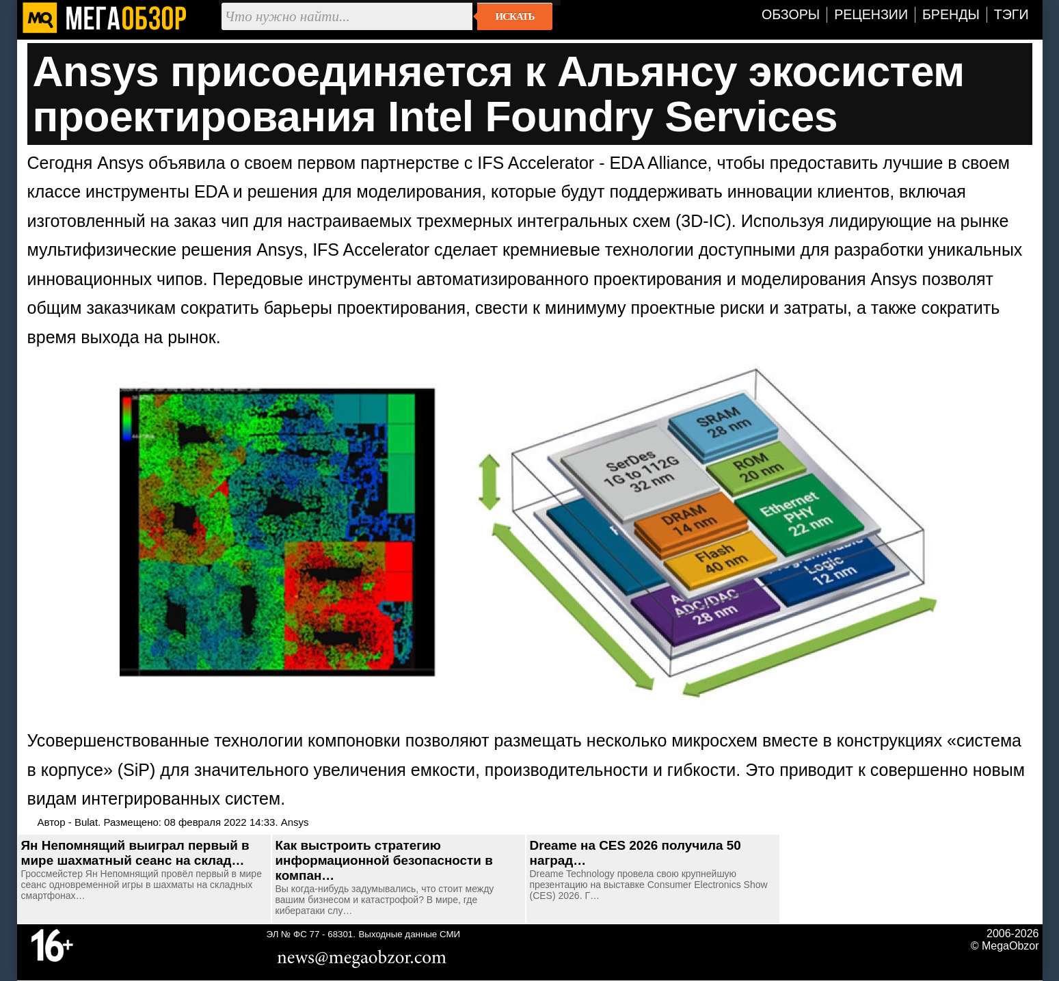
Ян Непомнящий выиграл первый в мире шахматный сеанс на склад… (135, 853)
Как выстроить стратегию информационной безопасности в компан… (384, 860)
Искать (515, 16)
